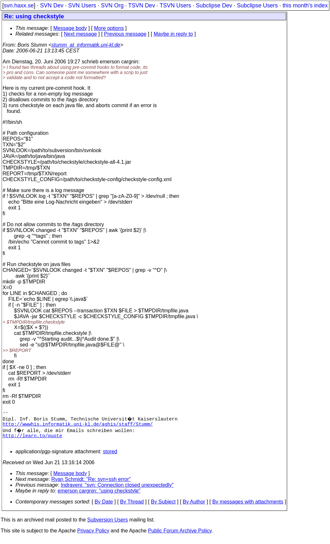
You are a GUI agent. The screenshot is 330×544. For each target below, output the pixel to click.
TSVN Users (175, 5)
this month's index (305, 5)
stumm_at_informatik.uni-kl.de (86, 45)
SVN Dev (51, 5)
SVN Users (82, 5)
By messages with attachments (248, 507)
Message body (70, 28)
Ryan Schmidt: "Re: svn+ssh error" (91, 484)
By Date (103, 507)
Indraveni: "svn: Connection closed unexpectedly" (117, 490)
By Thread (132, 507)
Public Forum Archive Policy (179, 536)
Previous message (125, 34)
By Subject (163, 507)
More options (109, 28)
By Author (194, 507)
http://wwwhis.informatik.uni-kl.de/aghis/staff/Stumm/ (78, 426)
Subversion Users (107, 525)
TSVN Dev (141, 5)
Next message (80, 34)
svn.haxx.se (19, 5)
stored (110, 456)
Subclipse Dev (214, 5)
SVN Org (112, 5)
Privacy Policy (93, 536)
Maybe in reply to (173, 34)
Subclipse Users (257, 5)
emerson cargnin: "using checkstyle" (99, 496)
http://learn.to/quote (32, 439)
